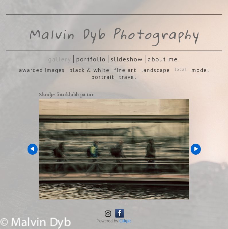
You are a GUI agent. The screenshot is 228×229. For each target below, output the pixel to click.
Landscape (155, 70)
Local (181, 69)
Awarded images (42, 70)
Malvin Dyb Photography (114, 34)
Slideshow (127, 59)
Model (200, 70)
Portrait (102, 76)
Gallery (59, 59)
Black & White (89, 70)
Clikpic (125, 221)
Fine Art (125, 70)
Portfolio (91, 59)
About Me (163, 59)
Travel (128, 76)
